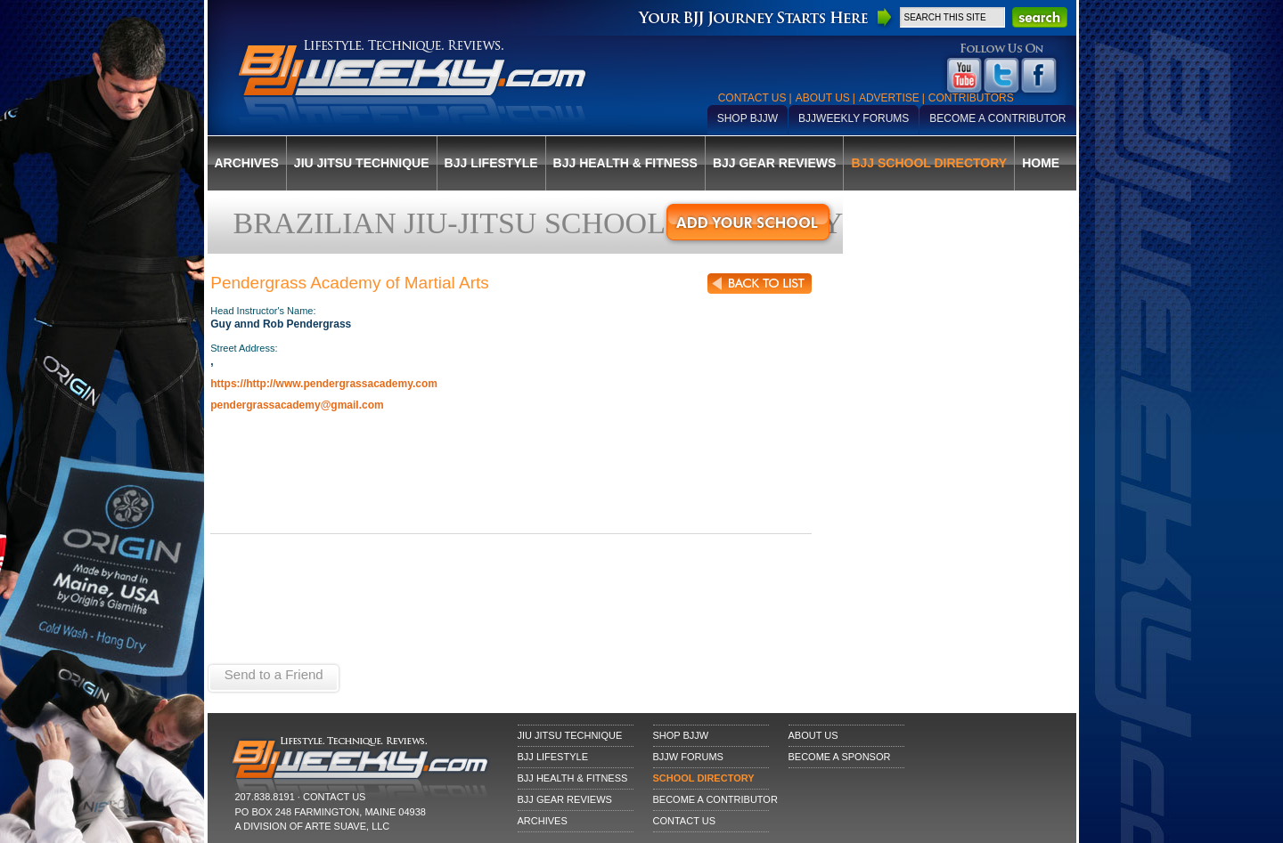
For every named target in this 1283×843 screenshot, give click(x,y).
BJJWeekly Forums (853, 118)
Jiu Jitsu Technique (361, 163)
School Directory (704, 778)
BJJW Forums (688, 756)
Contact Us (752, 98)
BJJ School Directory (929, 163)
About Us (823, 98)
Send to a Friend (274, 674)
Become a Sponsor (840, 756)
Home (1040, 163)
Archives (247, 163)
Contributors (971, 98)
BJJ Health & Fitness (625, 163)
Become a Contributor (997, 118)
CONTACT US (334, 796)
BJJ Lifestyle (491, 163)
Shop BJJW (747, 118)
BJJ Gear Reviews (774, 163)
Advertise (889, 98)
